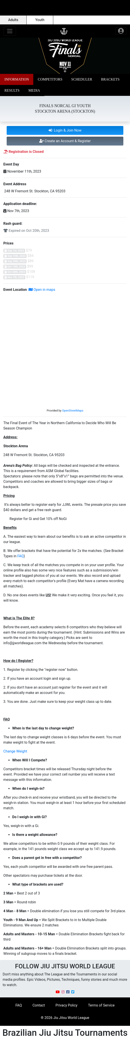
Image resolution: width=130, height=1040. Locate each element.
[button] (16, 79)
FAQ (20, 556)
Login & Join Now (65, 130)
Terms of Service (101, 1005)
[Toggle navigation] (10, 31)
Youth (39, 20)
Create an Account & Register (65, 141)
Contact (38, 1005)
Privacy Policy (66, 1005)
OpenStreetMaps (72, 410)
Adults (13, 20)
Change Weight (15, 751)
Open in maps (42, 290)
